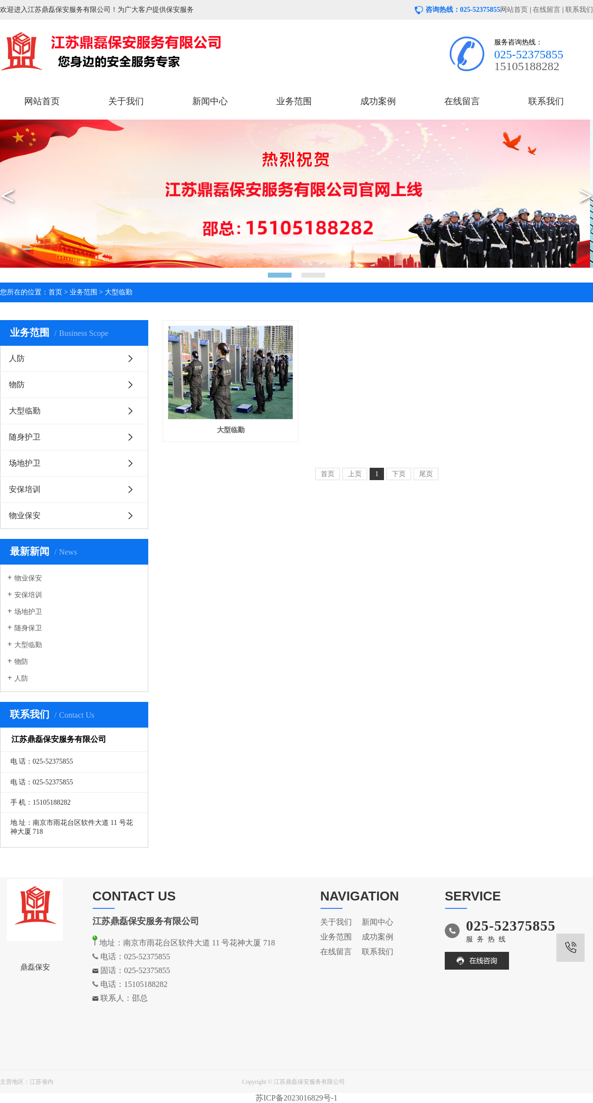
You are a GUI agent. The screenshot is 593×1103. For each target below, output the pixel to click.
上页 (355, 474)
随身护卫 (25, 437)
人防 (17, 358)
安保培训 (25, 489)
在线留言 (546, 9)
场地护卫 (25, 463)
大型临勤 (118, 292)
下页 (399, 474)
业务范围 (294, 101)
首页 (55, 292)
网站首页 (514, 9)
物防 (17, 384)
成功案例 (378, 101)
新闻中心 (210, 101)
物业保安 (25, 515)
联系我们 (579, 9)
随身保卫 (28, 628)
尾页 (426, 474)
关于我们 (126, 101)
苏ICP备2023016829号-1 (296, 1098)
